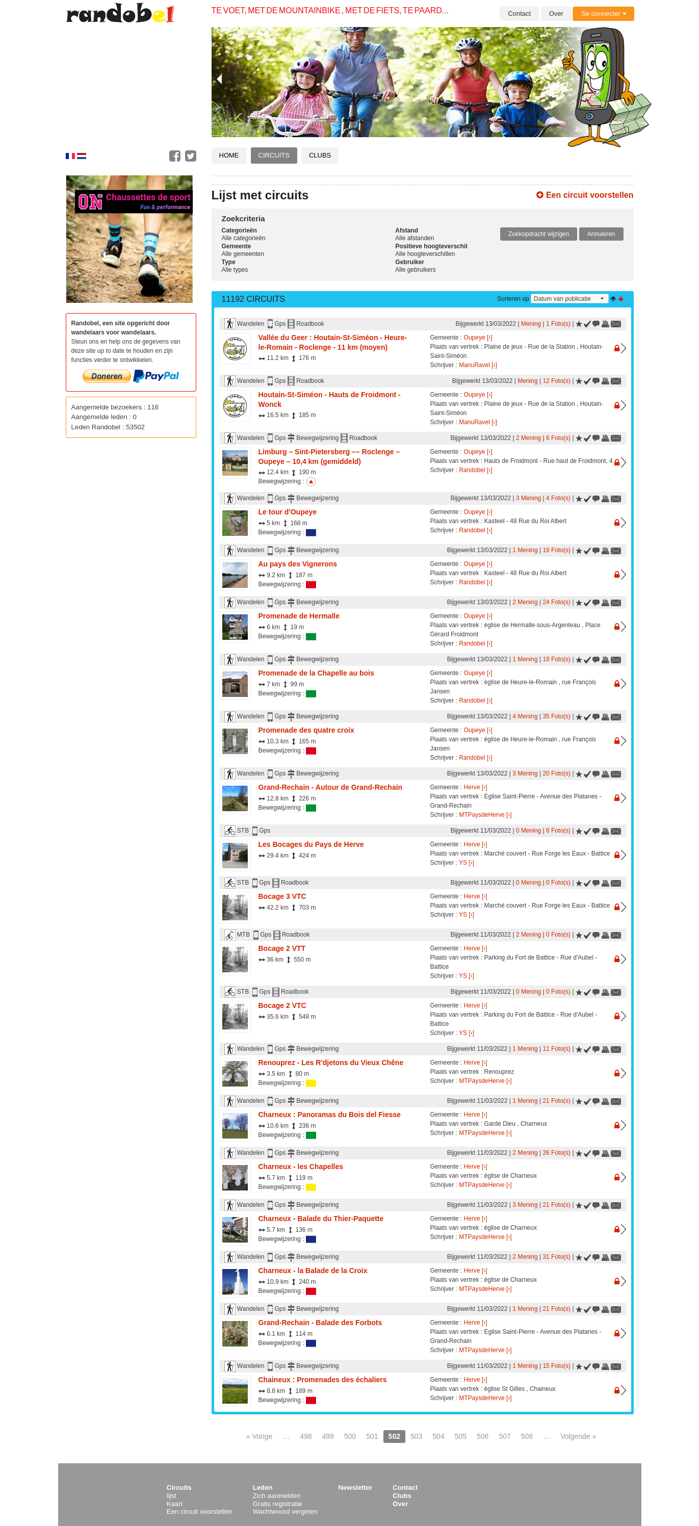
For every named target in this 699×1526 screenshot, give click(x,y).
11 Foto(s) (556, 1048)
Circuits (274, 155)
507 (504, 1436)
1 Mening (524, 550)
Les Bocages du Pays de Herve (311, 844)
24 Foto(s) (556, 602)
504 (438, 1436)
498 (306, 1436)
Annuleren (601, 234)
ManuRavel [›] (478, 365)
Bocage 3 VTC (282, 896)
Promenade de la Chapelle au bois (316, 673)
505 (461, 1436)
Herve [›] (475, 787)
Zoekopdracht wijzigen (538, 234)
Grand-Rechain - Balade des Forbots (320, 1322)
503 (416, 1436)
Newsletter (356, 1487)
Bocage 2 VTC (282, 1005)
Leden (263, 1487)
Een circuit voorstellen (584, 195)
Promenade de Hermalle (299, 616)
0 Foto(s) (558, 882)
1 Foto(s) (558, 323)
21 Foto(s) (556, 1100)
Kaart (175, 1504)
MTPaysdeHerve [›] (485, 814)
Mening (531, 323)
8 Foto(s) (558, 830)
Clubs (320, 155)
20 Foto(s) (556, 773)
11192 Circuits (254, 299)
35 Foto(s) (556, 716)
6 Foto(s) (558, 438)
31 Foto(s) (556, 1256)
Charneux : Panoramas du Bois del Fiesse (329, 1114)
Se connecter (603, 13)
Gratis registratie (277, 1504)
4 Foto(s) (558, 498)
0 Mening (528, 830)
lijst (171, 1495)
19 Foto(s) (556, 550)
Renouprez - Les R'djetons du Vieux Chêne (331, 1062)
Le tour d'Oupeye (287, 512)
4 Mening (524, 716)
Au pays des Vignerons (298, 564)
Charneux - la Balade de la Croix (313, 1270)
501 (372, 1436)
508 (527, 1436)
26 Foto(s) (556, 1152)
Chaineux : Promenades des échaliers (322, 1380)
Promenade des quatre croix (306, 730)
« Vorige (259, 1436)
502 (394, 1436)
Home (229, 155)
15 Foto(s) (556, 1365)
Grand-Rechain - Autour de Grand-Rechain (330, 787)
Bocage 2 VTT (282, 948)
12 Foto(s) (556, 380)
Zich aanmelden (277, 1495)
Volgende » (578, 1436)
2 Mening (528, 438)
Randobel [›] (475, 470)
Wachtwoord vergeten (285, 1511)
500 (350, 1436)
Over (556, 13)
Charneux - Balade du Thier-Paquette (321, 1218)
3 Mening (528, 498)
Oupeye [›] (478, 337)
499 (328, 1436)
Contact (519, 13)
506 (482, 1436)
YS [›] (466, 862)
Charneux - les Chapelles (301, 1166)
